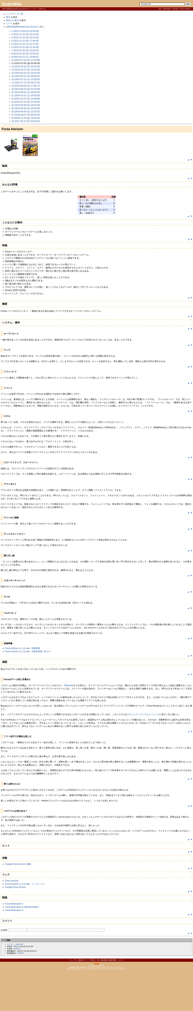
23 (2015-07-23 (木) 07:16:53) (25, 102)
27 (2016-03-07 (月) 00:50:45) (25, 115)
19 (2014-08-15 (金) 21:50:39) (25, 89)
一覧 (97, 960)
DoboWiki (12, 4)
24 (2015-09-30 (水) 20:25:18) (25, 105)
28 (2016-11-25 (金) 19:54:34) (25, 118)
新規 (80, 960)
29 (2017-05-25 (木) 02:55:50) (25, 121)
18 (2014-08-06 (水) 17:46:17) (25, 86)
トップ (73, 960)
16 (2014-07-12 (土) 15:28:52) (25, 79)
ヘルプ (120, 960)
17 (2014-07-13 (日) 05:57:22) (25, 82)
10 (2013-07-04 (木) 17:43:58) (25, 60)
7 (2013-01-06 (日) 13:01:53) (25, 50)
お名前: (4, 930)
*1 (46, 684)
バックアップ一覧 (14, 14)
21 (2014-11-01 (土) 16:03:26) (25, 95)
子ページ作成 (89, 960)
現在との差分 (12, 20)
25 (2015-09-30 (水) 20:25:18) (25, 108)
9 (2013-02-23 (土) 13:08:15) (25, 57)
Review (175, 9)
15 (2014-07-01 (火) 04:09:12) (25, 76)
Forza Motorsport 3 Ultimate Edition (22, 907)
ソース (9, 23)
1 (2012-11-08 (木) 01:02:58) (25, 31)
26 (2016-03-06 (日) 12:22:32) (25, 111)
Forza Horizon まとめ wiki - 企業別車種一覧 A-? (28, 651)
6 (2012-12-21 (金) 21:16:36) (25, 47)
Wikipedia (68, 685)
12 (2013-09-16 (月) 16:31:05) (25, 66)
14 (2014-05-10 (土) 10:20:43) (25, 73)
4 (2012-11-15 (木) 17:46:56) (25, 41)
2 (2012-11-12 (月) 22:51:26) (25, 34)
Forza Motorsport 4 (14, 910)
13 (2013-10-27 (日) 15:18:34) (25, 70)
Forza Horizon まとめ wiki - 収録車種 (22, 648)
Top (159, 9)
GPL (122, 967)
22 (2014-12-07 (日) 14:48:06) (25, 99)
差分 (8, 17)
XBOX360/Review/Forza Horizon (21, 27)
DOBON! (17, 949)
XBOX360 (167, 9)
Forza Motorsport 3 (14, 904)
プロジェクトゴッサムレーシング (143, 714)
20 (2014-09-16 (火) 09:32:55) (25, 92)
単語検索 (104, 960)
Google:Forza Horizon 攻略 (18, 864)
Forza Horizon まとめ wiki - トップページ (24, 884)
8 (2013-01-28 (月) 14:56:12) (25, 53)
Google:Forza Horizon (15, 887)
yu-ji (86, 969)
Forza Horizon (11, 881)
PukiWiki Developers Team (104, 967)
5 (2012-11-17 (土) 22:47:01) (25, 44)
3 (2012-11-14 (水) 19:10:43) (25, 37)
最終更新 (112, 960)
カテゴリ (10, 944)
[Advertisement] (96, 990)
